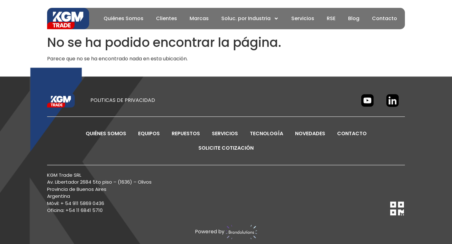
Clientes (166, 18)
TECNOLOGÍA (266, 133)
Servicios (302, 18)
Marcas (199, 18)
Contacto (384, 18)
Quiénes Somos (123, 18)
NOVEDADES (310, 133)
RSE (331, 18)
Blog (353, 18)
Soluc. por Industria (250, 18)
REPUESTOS (186, 133)
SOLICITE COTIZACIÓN (226, 148)
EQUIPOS (149, 133)
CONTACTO (352, 133)
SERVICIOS (225, 133)
